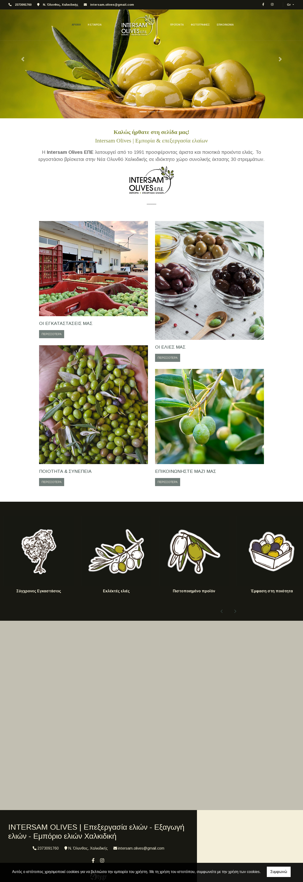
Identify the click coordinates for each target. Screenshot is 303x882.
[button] (22, 59)
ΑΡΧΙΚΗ (76, 24)
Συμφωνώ (278, 872)
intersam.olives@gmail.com (112, 4)
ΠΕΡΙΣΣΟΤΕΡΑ (52, 334)
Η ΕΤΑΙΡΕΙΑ (95, 24)
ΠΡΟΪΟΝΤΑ (177, 24)
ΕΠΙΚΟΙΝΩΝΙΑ (225, 24)
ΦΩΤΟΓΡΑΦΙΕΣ (200, 24)
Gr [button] (289, 4)
